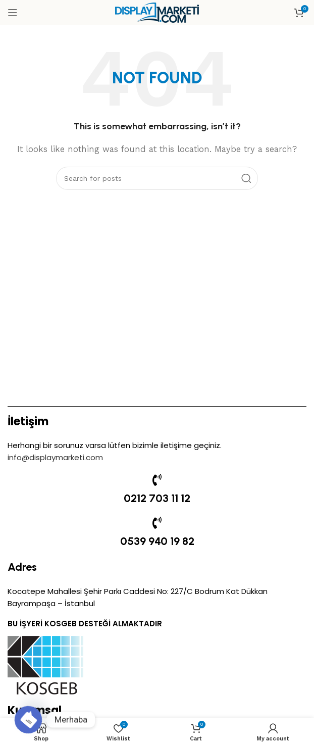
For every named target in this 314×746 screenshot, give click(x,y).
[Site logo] (157, 12)
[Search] (157, 178)
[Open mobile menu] (13, 13)
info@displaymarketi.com (55, 457)
